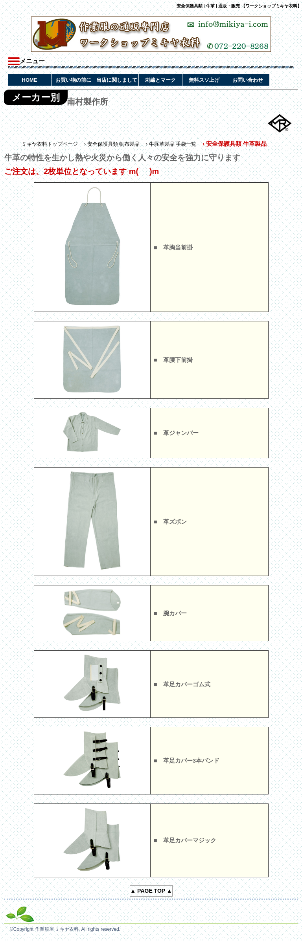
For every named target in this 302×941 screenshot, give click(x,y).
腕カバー (175, 613)
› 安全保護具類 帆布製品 (112, 144)
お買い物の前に (73, 80)
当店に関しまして (116, 80)
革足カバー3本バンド (191, 760)
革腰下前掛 (178, 359)
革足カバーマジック (189, 840)
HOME (29, 80)
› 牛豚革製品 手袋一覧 (171, 144)
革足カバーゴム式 (186, 684)
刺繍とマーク (160, 80)
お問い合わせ (247, 80)
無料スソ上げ (204, 80)
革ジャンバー (181, 432)
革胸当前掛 (178, 247)
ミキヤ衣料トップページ (50, 144)
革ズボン (175, 521)
